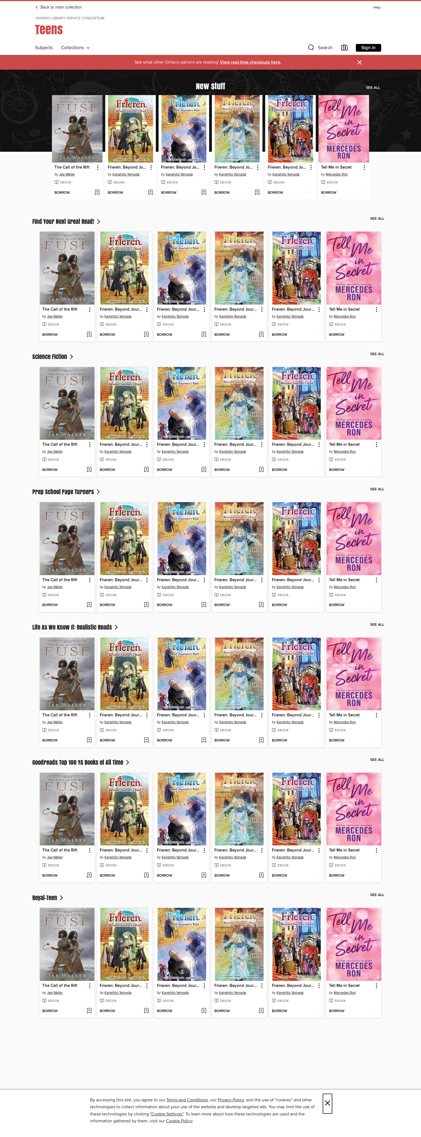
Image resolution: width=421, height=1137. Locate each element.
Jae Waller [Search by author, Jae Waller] (67, 174)
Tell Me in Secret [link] (336, 167)
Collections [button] (75, 48)
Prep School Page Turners (66, 491)
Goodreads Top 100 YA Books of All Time (81, 762)
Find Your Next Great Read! (66, 221)
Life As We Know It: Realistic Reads (75, 627)
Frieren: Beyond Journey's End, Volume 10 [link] (234, 167)
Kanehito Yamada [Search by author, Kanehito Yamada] (126, 174)
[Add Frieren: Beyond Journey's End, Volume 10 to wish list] (257, 193)
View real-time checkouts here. (250, 62)
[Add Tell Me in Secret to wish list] (363, 193)
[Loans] (344, 48)
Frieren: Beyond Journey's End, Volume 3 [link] (288, 167)
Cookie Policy (179, 1121)
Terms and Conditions (187, 1100)
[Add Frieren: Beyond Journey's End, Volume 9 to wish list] (203, 193)
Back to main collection (58, 7)
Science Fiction (53, 356)
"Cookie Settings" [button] (166, 1114)
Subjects (44, 48)
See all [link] (373, 87)
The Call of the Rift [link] (72, 167)
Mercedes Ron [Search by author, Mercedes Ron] (337, 174)
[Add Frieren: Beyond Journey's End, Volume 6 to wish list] (150, 193)
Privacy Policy (231, 1100)
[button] (319, 48)
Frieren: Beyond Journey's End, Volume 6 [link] (128, 167)
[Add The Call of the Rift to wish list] (97, 193)
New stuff (210, 86)
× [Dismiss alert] (359, 62)
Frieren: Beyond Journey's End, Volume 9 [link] (181, 167)
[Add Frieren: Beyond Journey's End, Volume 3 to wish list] (310, 193)
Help (376, 8)
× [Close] (327, 1104)
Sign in (368, 48)
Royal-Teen (48, 897)
